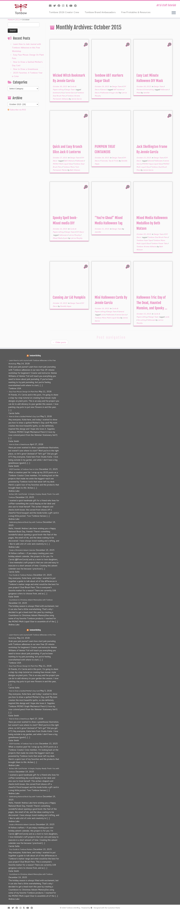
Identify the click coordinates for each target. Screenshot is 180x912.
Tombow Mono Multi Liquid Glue (107, 317)
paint (66, 238)
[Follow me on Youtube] (71, 5)
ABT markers (118, 89)
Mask (138, 92)
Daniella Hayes (65, 306)
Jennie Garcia (70, 92)
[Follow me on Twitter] (55, 5)
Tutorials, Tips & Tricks (110, 161)
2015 (17, 19)
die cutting (141, 320)
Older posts (59, 342)
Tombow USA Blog (35, 356)
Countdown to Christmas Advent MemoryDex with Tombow (31, 600)
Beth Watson (69, 161)
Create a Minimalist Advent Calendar (22, 550)
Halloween (105, 92)
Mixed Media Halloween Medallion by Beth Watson (151, 223)
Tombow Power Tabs (159, 243)
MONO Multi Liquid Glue (63, 164)
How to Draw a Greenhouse (25, 69)
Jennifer (146, 92)
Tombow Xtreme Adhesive (146, 246)
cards (103, 314)
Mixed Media (58, 238)
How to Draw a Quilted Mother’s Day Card (24, 416)
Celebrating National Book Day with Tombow (25, 522)
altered (150, 161)
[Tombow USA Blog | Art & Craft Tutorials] (20, 9)
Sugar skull (114, 92)
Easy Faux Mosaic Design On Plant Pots (23, 391)
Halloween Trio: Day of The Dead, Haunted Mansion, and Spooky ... (151, 302)
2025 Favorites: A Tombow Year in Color (24, 469)
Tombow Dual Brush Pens (158, 237)
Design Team (70, 89)
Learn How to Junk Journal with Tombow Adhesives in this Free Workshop (26, 48)
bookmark (57, 92)
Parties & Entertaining (145, 89)
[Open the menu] (174, 13)
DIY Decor (80, 232)
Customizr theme (114, 908)
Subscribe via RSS (18, 109)
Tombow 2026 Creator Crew (64, 12)
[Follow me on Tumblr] (67, 5)
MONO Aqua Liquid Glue (152, 164)
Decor (97, 92)
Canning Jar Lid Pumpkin (69, 297)
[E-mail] (51, 5)
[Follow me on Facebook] (60, 5)
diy (63, 92)
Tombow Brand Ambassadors (100, 12)
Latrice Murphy (74, 235)
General (104, 89)
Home (10, 19)
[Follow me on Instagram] (64, 5)
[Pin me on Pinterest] (76, 5)
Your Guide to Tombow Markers (21, 575)
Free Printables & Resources (135, 12)
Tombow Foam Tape (144, 240)
